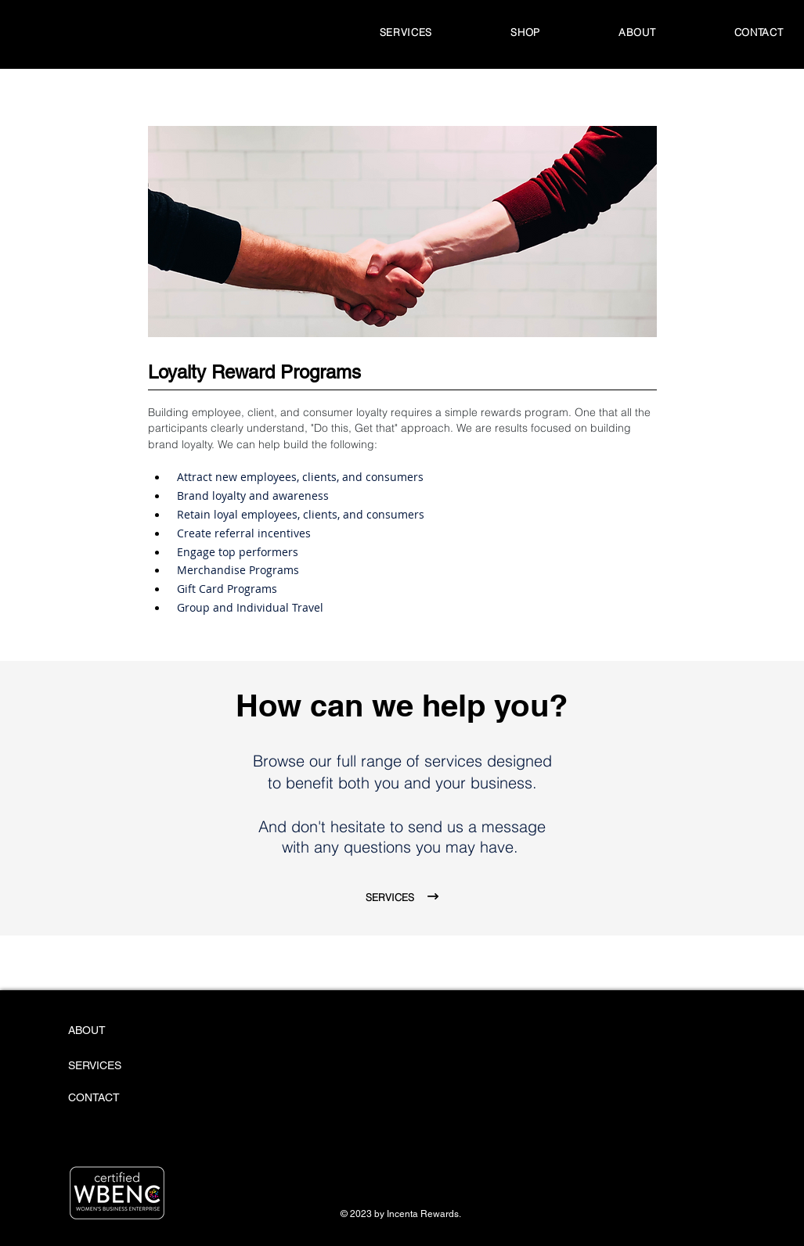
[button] (525, 32)
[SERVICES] (113, 1066)
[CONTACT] (110, 1098)
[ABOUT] (127, 1031)
